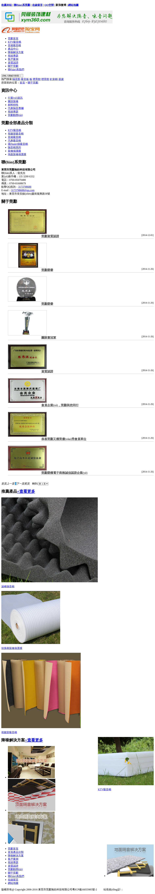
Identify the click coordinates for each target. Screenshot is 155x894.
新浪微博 (61, 5)
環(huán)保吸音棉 (18, 144)
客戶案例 (13, 59)
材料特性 (13, 104)
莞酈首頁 (13, 38)
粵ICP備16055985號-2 (84, 889)
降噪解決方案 (16, 52)
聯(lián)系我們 (16, 69)
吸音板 (25, 79)
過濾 (61, 79)
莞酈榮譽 (47, 270)
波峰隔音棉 (7, 586)
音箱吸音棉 (14, 45)
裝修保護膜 (14, 150)
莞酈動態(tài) (15, 115)
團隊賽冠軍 (48, 337)
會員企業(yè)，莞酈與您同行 (60, 405)
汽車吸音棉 (14, 140)
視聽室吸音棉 (16, 133)
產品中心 (13, 48)
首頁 (22, 82)
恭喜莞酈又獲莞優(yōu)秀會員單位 (63, 439)
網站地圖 (73, 5)
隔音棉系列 (14, 147)
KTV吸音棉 (14, 42)
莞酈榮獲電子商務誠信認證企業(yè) (64, 472)
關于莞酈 (13, 66)
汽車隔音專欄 (16, 108)
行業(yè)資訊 (15, 97)
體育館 (37, 79)
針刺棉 (54, 79)
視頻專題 (13, 55)
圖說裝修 (13, 101)
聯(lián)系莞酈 (22, 5)
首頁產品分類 (16, 852)
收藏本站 (6, 5)
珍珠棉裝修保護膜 (11, 648)
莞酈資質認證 (50, 236)
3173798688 (24, 186)
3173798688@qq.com (22, 190)
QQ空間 (49, 5)
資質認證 (13, 62)
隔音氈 (16, 79)
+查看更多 (26, 491)
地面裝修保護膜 (17, 154)
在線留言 (37, 5)
